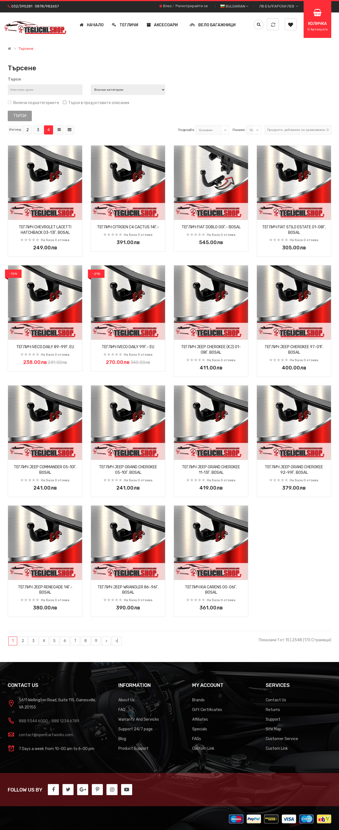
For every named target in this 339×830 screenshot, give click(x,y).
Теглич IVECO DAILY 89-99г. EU (45, 347)
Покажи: (239, 130)
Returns (273, 709)
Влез (167, 6)
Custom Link (203, 748)
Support (273, 719)
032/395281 (21, 6)
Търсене (26, 49)
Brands (198, 700)
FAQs (196, 738)
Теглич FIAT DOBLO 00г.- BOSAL (211, 227)
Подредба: (186, 130)
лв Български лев (278, 6)
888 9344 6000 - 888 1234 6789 (49, 721)
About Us (126, 700)
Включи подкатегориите (33, 102)
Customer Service (282, 738)
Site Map (273, 729)
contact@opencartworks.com (46, 735)
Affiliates (200, 719)
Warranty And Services (138, 719)
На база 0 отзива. (55, 240)
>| (116, 640)
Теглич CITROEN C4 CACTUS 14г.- (128, 227)
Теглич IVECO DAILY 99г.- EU (128, 347)
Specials (199, 729)
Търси (14, 79)
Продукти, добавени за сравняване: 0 (298, 130)
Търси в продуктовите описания (96, 102)
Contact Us (276, 700)
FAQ (121, 709)
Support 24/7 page (135, 729)
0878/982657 (47, 6)
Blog (122, 738)
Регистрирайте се (192, 6)
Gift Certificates (207, 709)
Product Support (133, 748)
